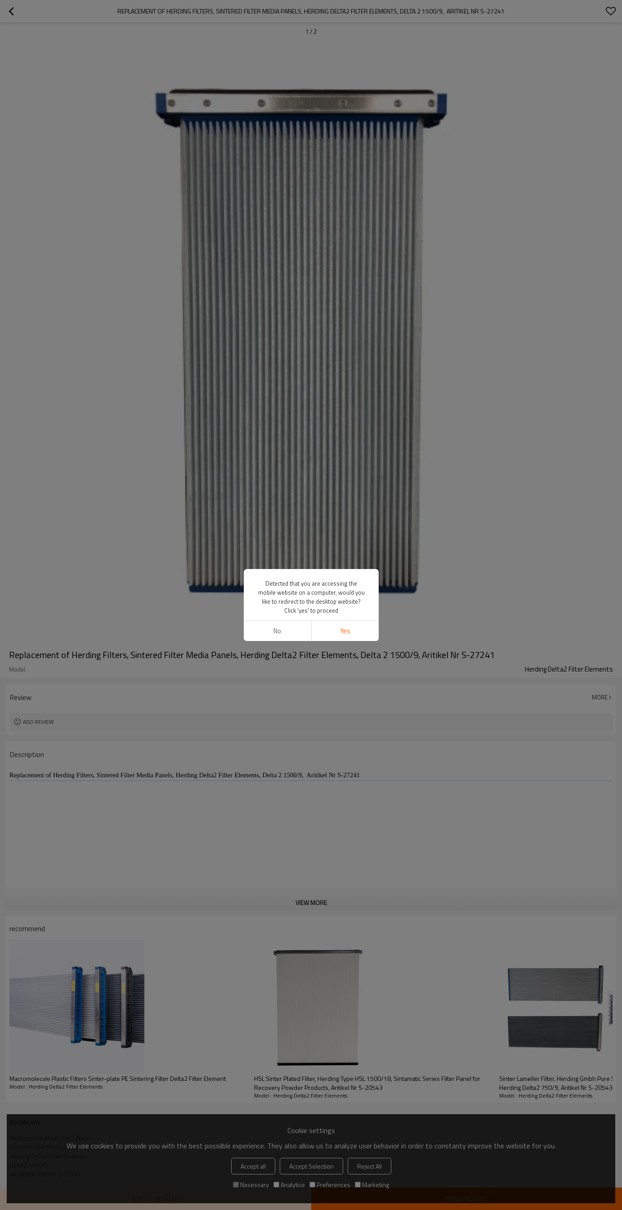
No (277, 631)
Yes (345, 631)
